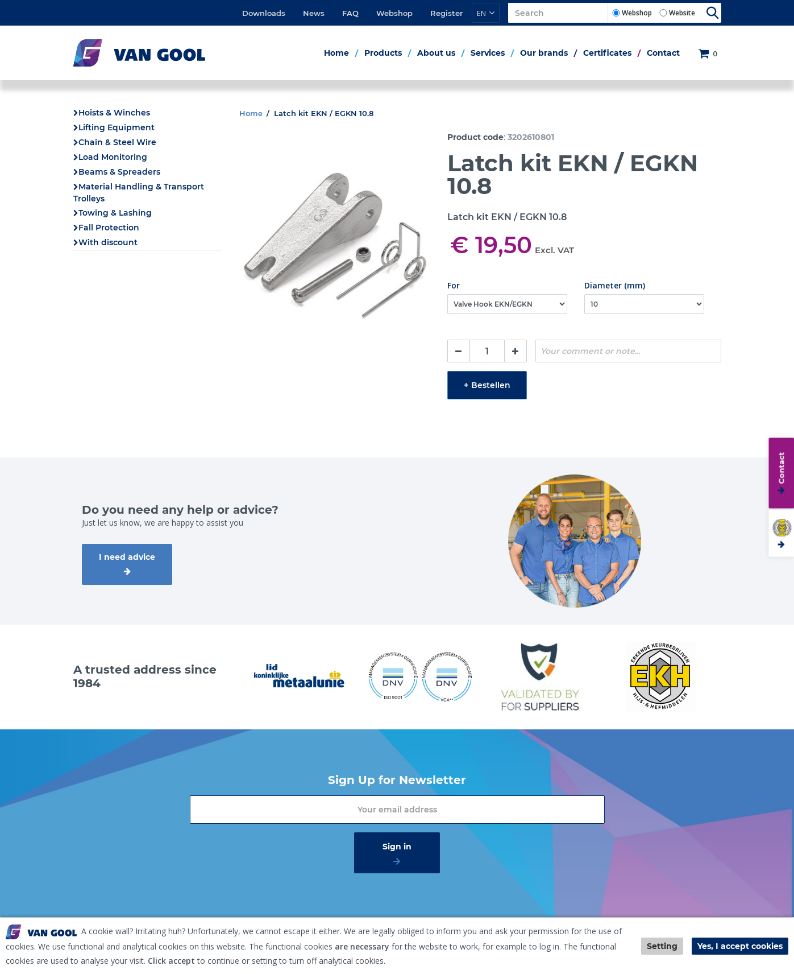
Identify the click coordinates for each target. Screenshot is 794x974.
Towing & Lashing (115, 213)
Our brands (544, 53)
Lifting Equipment (116, 127)
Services (488, 53)
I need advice (127, 557)
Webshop (394, 13)
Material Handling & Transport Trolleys (138, 192)
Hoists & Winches (114, 113)
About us (436, 53)
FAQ (350, 13)
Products (383, 53)
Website (682, 13)
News (314, 13)
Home (336, 53)
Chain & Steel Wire (117, 142)
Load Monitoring (112, 157)
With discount (108, 242)
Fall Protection (108, 227)
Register (446, 13)
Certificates (607, 53)
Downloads (263, 13)
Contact (663, 53)
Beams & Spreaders (119, 172)
